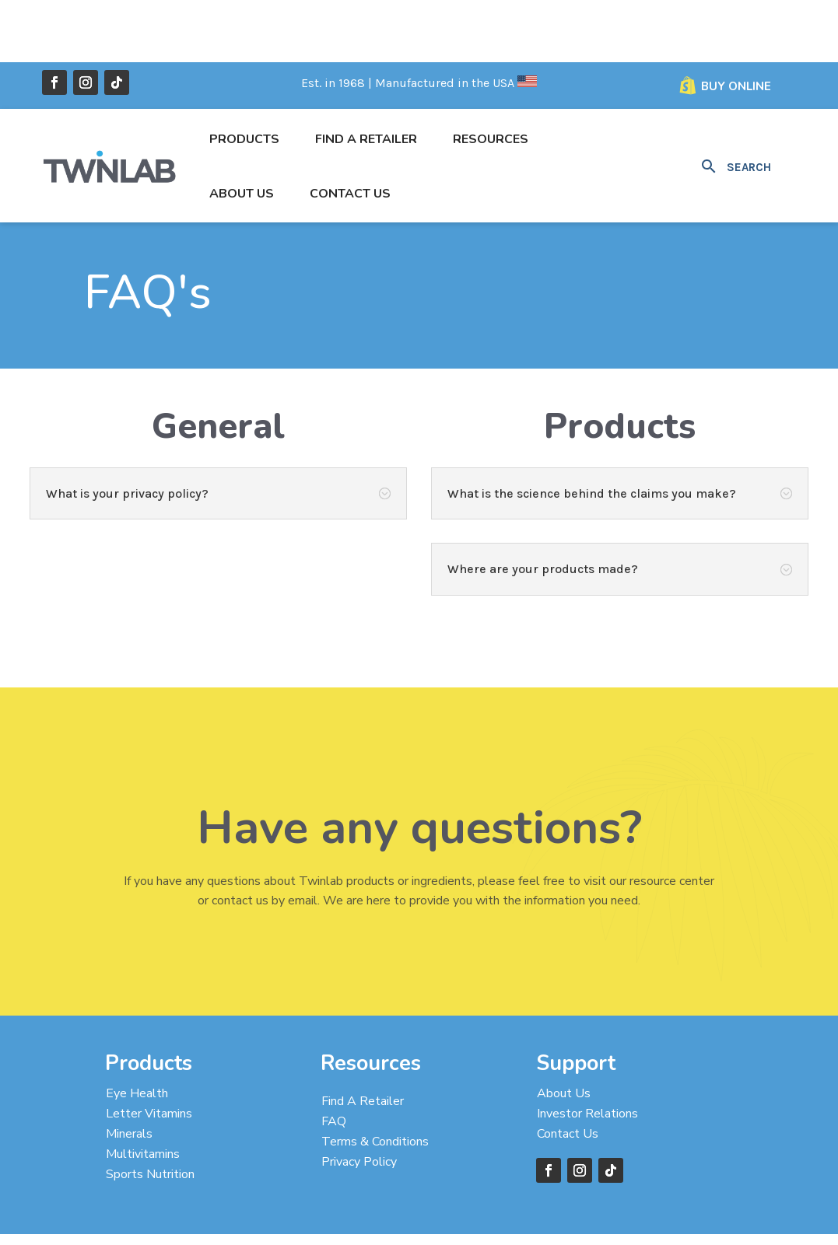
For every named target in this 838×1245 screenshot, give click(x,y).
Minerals (129, 1071)
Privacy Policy (359, 1099)
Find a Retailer (366, 77)
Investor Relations (587, 1051)
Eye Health (137, 1031)
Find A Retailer (362, 1038)
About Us (241, 131)
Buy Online (736, 24)
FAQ (333, 1059)
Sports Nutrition (150, 1112)
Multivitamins (143, 1091)
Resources (490, 77)
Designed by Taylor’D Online (332, 1220)
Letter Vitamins (149, 1051)
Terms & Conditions (375, 1079)
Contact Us (350, 131)
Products (244, 77)
